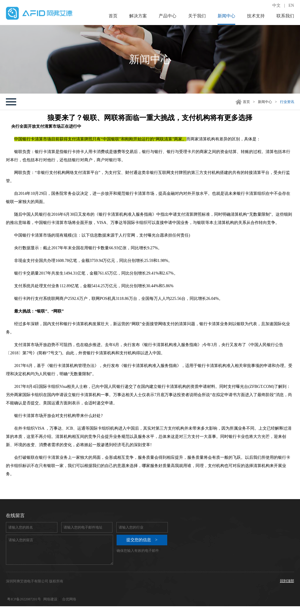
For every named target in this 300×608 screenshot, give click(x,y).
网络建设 (50, 599)
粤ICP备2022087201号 (24, 599)
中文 (276, 5)
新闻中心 (226, 16)
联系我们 (285, 16)
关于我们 (197, 16)
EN (291, 5)
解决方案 (138, 16)
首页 (113, 16)
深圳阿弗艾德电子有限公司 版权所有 (34, 581)
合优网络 (69, 599)
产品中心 (167, 16)
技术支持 (256, 16)
